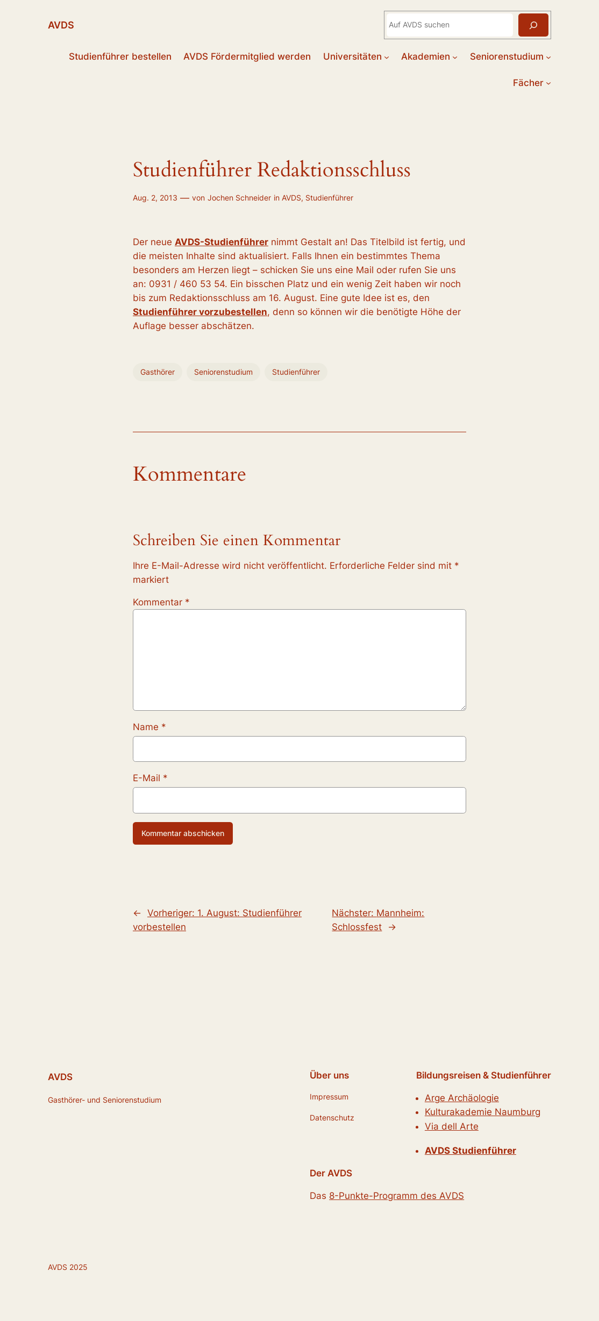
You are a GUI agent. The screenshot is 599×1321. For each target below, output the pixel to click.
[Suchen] (533, 25)
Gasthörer (157, 371)
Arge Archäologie (462, 1097)
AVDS (61, 25)
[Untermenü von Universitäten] (386, 56)
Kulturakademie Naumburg (482, 1111)
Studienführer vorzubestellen (200, 311)
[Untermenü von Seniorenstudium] (548, 56)
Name (149, 727)
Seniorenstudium (223, 371)
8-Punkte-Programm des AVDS (396, 1195)
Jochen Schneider (239, 197)
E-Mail (150, 778)
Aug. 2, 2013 (155, 197)
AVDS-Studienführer (221, 242)
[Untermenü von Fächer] (548, 82)
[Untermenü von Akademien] (455, 56)
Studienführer (329, 197)
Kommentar (161, 602)
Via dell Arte (452, 1126)
